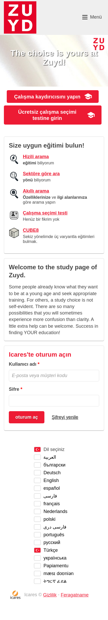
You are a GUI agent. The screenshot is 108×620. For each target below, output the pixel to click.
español (51, 488)
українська (54, 558)
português (53, 534)
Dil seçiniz (53, 449)
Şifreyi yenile (65, 417)
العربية (49, 457)
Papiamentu (55, 565)
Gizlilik (50, 595)
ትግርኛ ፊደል (54, 581)
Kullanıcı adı (22, 364)
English (51, 480)
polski (49, 519)
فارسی (50, 496)
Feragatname (75, 595)
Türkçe (50, 550)
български (54, 465)
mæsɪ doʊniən (58, 573)
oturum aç (26, 417)
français (51, 503)
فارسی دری (54, 527)
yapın (47, 96)
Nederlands (55, 511)
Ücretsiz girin (47, 115)
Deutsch (51, 472)
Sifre (14, 389)
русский (51, 542)
